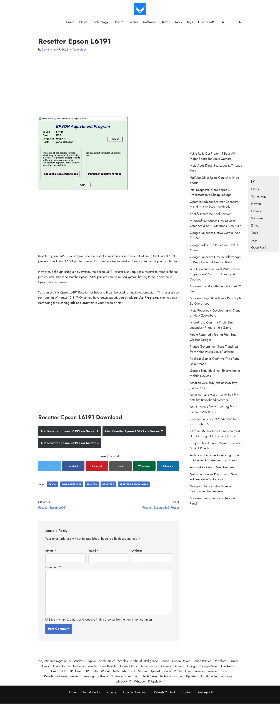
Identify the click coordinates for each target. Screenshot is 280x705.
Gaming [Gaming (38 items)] (178, 666)
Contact (186, 692)
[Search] (223, 22)
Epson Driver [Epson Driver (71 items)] (61, 666)
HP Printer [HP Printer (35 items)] (91, 671)
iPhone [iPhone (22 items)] (105, 671)
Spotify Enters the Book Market (210, 214)
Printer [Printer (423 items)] (166, 671)
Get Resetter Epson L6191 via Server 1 (69, 431)
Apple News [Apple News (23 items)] (107, 661)
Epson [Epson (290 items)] (46, 666)
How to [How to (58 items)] (54, 671)
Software (149, 22)
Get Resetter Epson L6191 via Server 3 (70, 443)
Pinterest (97, 466)
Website (137, 550)
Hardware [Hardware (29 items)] (227, 666)
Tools (178, 22)
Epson (52, 484)
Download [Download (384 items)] (220, 661)
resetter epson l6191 (133, 484)
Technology (100, 22)
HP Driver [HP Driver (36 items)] (75, 671)
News (83, 22)
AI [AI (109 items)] (70, 661)
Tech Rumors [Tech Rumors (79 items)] (168, 676)
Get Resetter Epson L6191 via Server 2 (134, 431)
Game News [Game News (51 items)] (128, 666)
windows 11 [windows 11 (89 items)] (123, 681)
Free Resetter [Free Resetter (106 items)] (109, 666)
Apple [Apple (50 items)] (92, 661)
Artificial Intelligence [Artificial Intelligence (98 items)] (144, 661)
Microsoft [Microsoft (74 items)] (128, 671)
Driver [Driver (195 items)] (234, 661)
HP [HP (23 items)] (64, 671)
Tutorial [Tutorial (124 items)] (203, 676)
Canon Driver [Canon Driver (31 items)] (181, 661)
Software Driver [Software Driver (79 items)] (121, 676)
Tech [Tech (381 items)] (137, 676)
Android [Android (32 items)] (79, 661)
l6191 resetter (71, 484)
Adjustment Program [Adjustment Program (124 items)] (52, 661)
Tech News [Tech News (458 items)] (150, 676)
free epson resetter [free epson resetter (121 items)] (85, 666)
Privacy (112, 692)
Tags (190, 22)
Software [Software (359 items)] (102, 676)
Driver (165, 22)
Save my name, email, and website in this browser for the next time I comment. (101, 619)
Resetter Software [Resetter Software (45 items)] (55, 676)
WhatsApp (144, 466)
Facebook (73, 466)
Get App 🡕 (205, 692)
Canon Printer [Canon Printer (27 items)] (201, 661)
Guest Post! (206, 22)
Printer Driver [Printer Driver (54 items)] (183, 671)
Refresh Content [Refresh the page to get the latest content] (164, 692)
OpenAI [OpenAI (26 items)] (154, 671)
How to (118, 22)
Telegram (168, 466)
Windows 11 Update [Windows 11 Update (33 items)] (147, 681)
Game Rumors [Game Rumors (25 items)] (149, 666)
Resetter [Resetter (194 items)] (199, 671)
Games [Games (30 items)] (166, 666)
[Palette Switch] (240, 22)
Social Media (91, 692)
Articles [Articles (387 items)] (123, 661)
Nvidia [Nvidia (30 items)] (142, 671)
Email (121, 466)
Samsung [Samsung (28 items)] (88, 676)
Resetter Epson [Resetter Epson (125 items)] (217, 671)
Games (133, 22)
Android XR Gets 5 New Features (212, 467)
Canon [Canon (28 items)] (165, 661)
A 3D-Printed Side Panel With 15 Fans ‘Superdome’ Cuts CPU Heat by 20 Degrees (215, 274)
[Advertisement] (108, 81)
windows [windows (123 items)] (226, 676)
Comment (53, 567)
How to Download (135, 692)
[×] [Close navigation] (253, 181)
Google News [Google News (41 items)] (209, 666)
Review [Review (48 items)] (74, 676)
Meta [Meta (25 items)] (116, 671)
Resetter (108, 484)
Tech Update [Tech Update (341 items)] (187, 676)
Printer (92, 484)
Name (50, 550)
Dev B (45, 49)
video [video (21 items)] (214, 676)
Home (70, 22)
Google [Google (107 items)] (192, 666)
